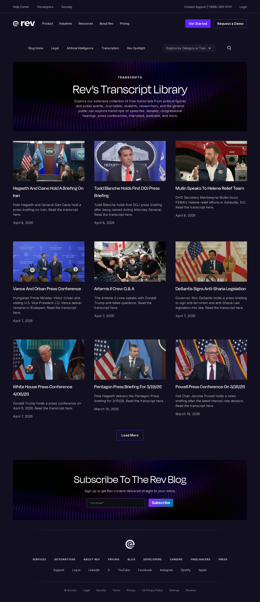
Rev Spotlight (136, 48)
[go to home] (130, 544)
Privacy (131, 590)
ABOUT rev (91, 559)
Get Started (198, 24)
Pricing (113, 559)
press (223, 559)
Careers (176, 559)
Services (39, 559)
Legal (55, 48)
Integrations (64, 559)
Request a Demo (230, 24)
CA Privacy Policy (152, 590)
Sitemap (174, 590)
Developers (45, 7)
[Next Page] (130, 435)
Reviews (191, 590)
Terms (116, 590)
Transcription (110, 48)
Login (243, 7)
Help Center (21, 7)
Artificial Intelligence (80, 48)
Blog (131, 559)
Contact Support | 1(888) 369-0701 (208, 7)
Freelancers (200, 559)
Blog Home (35, 48)
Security (66, 7)
